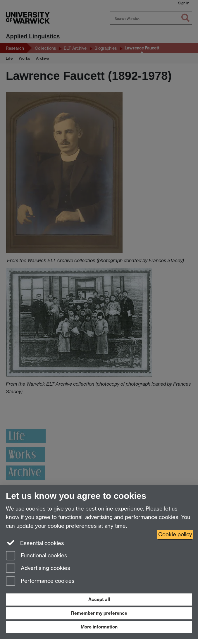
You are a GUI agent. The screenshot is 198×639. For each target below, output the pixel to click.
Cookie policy (175, 534)
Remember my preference (99, 613)
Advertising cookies (38, 568)
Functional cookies (36, 556)
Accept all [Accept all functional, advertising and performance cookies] (99, 599)
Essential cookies (35, 543)
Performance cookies (40, 581)
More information (99, 627)
